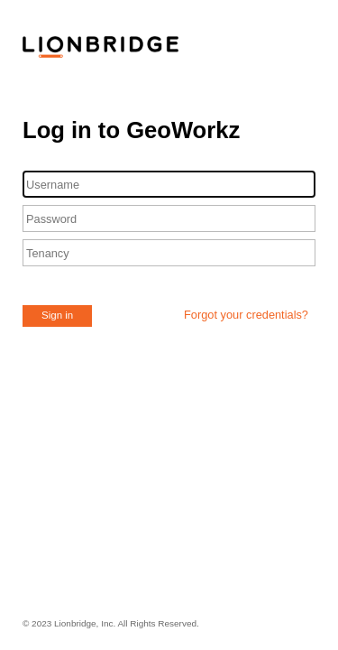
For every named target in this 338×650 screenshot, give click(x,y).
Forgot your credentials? (246, 314)
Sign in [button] (57, 315)
